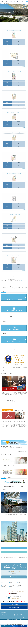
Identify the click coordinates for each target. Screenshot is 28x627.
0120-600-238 (15, 571)
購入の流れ (16, 615)
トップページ (1, 3)
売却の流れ (3, 615)
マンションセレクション (18, 614)
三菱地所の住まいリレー (4, 614)
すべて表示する (24, 617)
